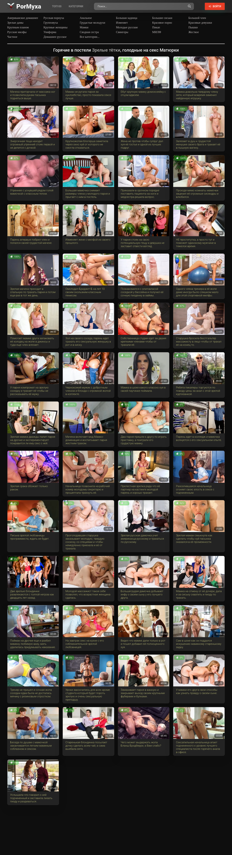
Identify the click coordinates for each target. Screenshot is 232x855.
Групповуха (51, 22)
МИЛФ (156, 32)
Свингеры (122, 32)
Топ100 (56, 6)
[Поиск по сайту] (189, 6)
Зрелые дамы (15, 22)
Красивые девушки (200, 22)
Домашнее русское (55, 36)
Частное (12, 36)
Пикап (156, 27)
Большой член (197, 17)
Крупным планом (18, 27)
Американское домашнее (22, 17)
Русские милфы (16, 32)
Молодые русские (127, 27)
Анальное (86, 17)
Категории (76, 6)
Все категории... (90, 36)
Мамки (84, 27)
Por (28, 6)
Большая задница (126, 17)
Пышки (193, 27)
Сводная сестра (89, 32)
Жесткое (193, 32)
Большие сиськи (162, 17)
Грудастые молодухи (92, 22)
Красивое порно (162, 22)
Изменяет (122, 22)
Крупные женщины (55, 27)
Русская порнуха (54, 17)
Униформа (50, 32)
